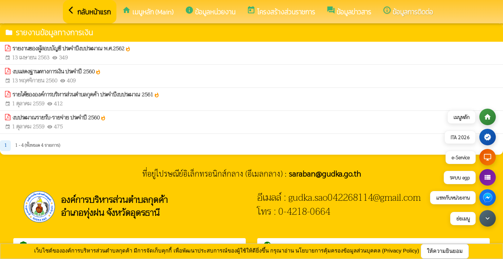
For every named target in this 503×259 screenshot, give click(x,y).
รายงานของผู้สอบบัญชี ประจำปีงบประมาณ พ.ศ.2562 (72, 49)
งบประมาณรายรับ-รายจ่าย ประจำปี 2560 (59, 118)
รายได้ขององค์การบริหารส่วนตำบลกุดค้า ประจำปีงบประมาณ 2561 (86, 95)
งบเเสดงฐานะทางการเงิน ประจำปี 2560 (57, 72)
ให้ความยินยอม (445, 251)
